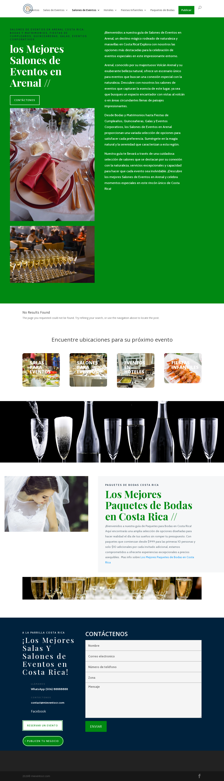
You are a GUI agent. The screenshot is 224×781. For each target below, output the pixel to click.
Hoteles (108, 10)
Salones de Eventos (84, 10)
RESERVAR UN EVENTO (42, 725)
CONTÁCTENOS (24, 100)
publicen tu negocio (43, 741)
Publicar (186, 10)
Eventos (34, 10)
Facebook (38, 711)
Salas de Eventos (53, 10)
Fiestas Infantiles (132, 10)
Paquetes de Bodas (162, 10)
